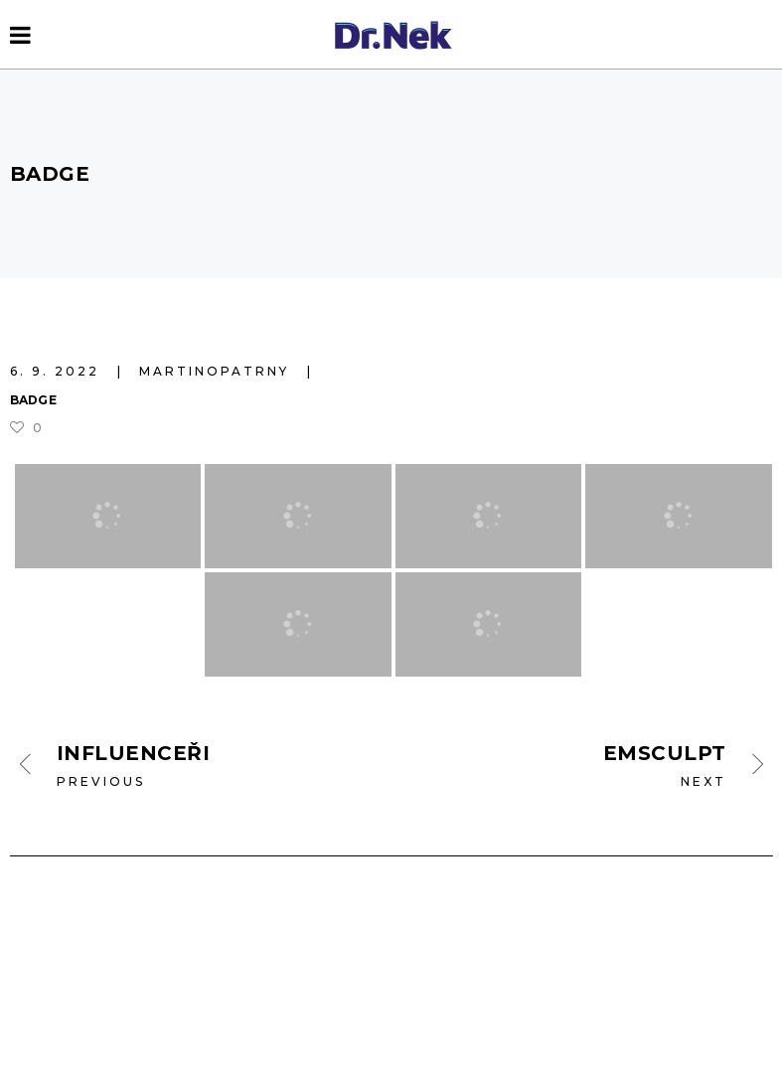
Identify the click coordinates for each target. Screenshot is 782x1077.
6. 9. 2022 (57, 371)
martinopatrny (217, 371)
